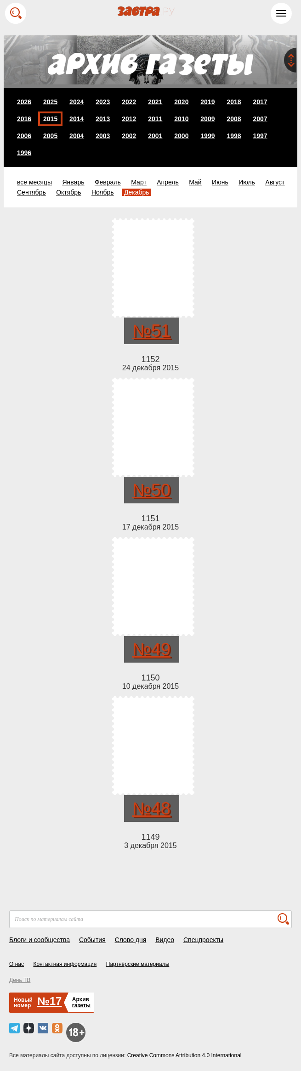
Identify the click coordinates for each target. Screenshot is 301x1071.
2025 (50, 102)
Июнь (220, 182)
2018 (234, 102)
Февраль (108, 182)
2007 (260, 119)
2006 (24, 135)
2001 (155, 135)
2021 (155, 102)
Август (274, 182)
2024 (76, 102)
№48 (151, 808)
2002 (129, 135)
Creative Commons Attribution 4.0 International (184, 1055)
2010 (181, 119)
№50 (151, 490)
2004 (76, 135)
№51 (151, 330)
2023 (103, 102)
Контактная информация (65, 964)
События (92, 939)
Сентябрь (31, 192)
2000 (181, 135)
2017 (260, 102)
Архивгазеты (81, 1002)
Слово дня (131, 939)
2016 (24, 119)
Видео (164, 939)
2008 (234, 119)
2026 (24, 102)
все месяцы (34, 182)
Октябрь (68, 192)
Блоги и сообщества (39, 939)
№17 (49, 1001)
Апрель (168, 182)
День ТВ (19, 980)
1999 (207, 135)
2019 (207, 102)
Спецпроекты (203, 939)
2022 (129, 102)
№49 (151, 649)
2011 (155, 119)
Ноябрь (102, 192)
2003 (103, 135)
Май (195, 182)
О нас (16, 964)
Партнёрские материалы (138, 964)
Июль (247, 182)
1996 (24, 152)
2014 (76, 119)
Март (139, 182)
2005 (50, 135)
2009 (207, 119)
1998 (234, 135)
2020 (181, 102)
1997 (260, 135)
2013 (103, 119)
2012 (129, 119)
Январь (73, 182)
